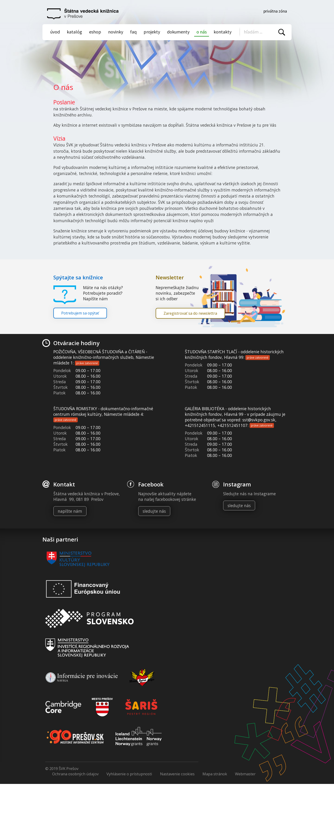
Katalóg (74, 32)
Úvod (55, 32)
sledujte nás (154, 511)
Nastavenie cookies (177, 773)
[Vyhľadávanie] (263, 31)
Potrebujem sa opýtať (80, 313)
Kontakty (222, 32)
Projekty (152, 32)
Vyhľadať (281, 32)
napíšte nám (70, 511)
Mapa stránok (214, 773)
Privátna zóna (275, 11)
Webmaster (245, 773)
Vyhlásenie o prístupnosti (129, 773)
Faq (133, 32)
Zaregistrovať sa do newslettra (190, 313)
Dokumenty (178, 32)
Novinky (115, 32)
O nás (201, 32)
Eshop (95, 32)
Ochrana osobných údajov (75, 773)
